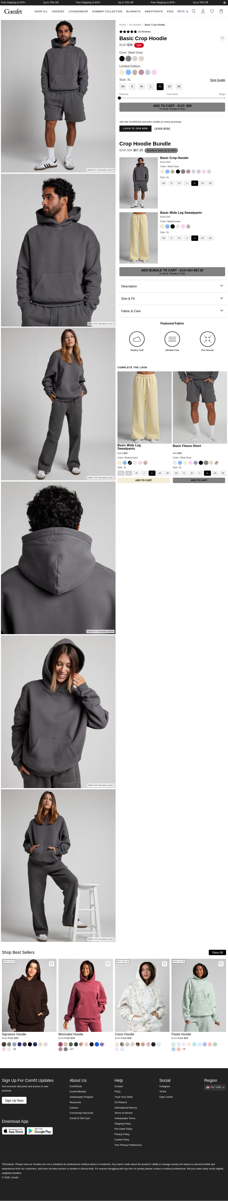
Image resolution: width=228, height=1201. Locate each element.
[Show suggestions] (215, 1087)
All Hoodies (135, 24)
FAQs (118, 1091)
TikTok (162, 1091)
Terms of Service (124, 1113)
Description (172, 286)
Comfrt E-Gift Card (80, 1118)
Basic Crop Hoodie (174, 158)
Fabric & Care (172, 311)
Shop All (41, 11)
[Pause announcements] (224, 2)
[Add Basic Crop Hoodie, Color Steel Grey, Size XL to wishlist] (222, 38)
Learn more (162, 128)
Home (122, 24)
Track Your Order (124, 1097)
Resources (75, 1102)
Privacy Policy (122, 1134)
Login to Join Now (135, 128)
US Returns (121, 1102)
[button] (222, 11)
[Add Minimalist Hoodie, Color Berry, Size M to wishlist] (108, 963)
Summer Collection (107, 11)
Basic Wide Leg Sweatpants (181, 212)
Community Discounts (81, 1113)
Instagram (164, 1086)
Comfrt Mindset (78, 1091)
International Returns (126, 1107)
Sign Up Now (14, 1100)
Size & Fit (172, 298)
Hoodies (58, 11)
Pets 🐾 (183, 11)
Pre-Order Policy (123, 1129)
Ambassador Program (81, 1097)
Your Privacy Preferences (128, 1145)
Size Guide (217, 80)
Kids (170, 11)
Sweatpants (154, 11)
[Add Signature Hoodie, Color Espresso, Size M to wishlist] (51, 963)
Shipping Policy (123, 1123)
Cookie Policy (122, 1139)
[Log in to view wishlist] (212, 11)
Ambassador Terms (125, 1118)
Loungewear (78, 11)
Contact (119, 1086)
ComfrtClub (76, 1086)
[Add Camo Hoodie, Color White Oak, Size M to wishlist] (164, 963)
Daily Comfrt (166, 1097)
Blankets (133, 11)
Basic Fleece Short (187, 445)
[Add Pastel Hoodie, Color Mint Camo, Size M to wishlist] (221, 963)
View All (217, 952)
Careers (74, 1107)
